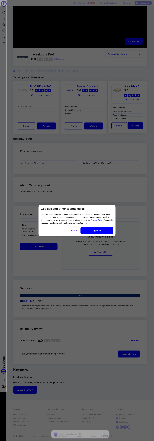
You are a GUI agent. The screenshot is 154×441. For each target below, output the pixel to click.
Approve (97, 230)
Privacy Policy (97, 220)
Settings (74, 230)
